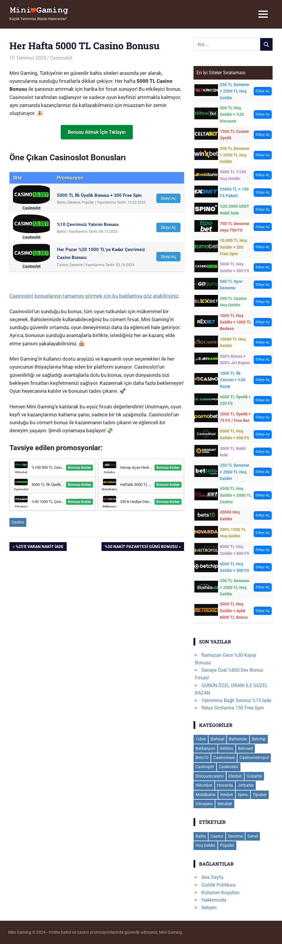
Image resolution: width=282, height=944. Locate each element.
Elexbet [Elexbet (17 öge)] (235, 776)
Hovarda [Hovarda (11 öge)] (225, 785)
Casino (18, 522)
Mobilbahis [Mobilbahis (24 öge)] (206, 794)
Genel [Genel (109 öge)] (252, 836)
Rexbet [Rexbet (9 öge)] (226, 794)
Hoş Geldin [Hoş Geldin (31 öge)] (205, 845)
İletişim (209, 907)
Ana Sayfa (212, 877)
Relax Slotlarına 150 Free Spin (232, 708)
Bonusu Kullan (79, 468)
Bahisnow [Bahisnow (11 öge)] (238, 739)
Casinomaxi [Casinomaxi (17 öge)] (224, 757)
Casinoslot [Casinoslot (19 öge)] (228, 766)
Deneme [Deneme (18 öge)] (235, 836)
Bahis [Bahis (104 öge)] (201, 836)
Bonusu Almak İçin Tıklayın (97, 132)
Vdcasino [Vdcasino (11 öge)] (204, 803)
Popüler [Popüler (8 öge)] (227, 845)
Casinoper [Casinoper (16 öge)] (205, 766)
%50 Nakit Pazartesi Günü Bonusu (141, 547)
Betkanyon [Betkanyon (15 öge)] (205, 748)
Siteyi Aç (168, 198)
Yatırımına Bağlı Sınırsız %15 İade (236, 700)
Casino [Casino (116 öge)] (217, 836)
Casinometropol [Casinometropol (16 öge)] (254, 757)
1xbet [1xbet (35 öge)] (201, 739)
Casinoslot (61, 58)
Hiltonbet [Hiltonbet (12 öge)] (204, 785)
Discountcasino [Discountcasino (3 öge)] (210, 776)
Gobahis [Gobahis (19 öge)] (254, 776)
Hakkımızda (213, 900)
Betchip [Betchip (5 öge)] (259, 739)
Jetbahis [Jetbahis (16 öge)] (246, 785)
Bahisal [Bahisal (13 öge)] (217, 739)
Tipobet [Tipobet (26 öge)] (260, 794)
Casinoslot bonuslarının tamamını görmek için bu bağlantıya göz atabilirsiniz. (94, 296)
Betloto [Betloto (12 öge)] (226, 748)
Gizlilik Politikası (218, 885)
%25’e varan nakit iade (39, 547)
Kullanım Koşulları (220, 892)
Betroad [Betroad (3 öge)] (245, 748)
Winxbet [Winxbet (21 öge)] (224, 803)
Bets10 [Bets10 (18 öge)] (202, 757)
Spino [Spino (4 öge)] (243, 794)
